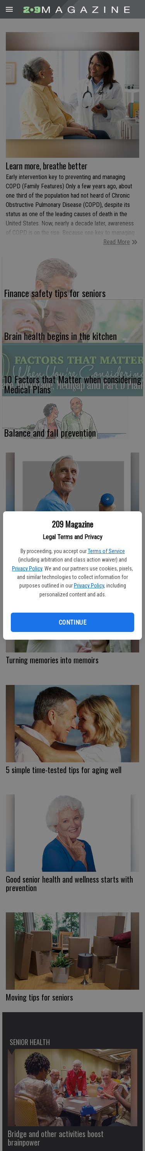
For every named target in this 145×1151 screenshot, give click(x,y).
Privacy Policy (27, 568)
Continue (72, 622)
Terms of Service (106, 551)
